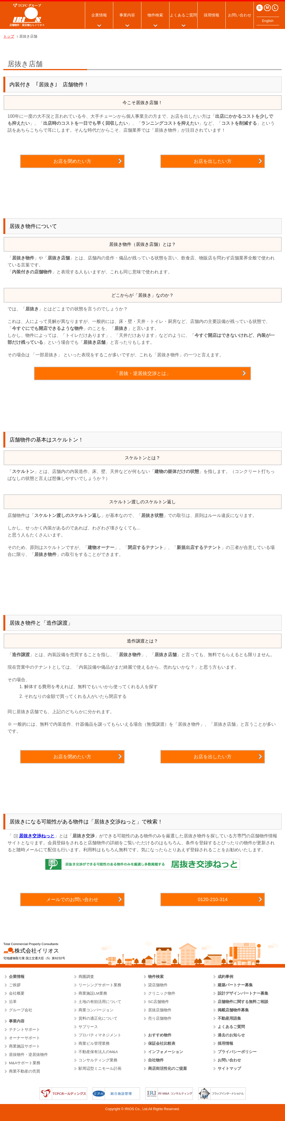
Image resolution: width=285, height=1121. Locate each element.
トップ (8, 36)
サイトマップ (229, 1068)
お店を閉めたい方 (72, 161)
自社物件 (156, 1060)
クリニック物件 (161, 993)
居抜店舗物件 (159, 1010)
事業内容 (127, 15)
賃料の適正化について (97, 1018)
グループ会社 (20, 1010)
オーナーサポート (24, 1038)
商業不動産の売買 (24, 1071)
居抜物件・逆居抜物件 (28, 1055)
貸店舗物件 (158, 985)
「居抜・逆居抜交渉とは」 (142, 373)
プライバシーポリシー (237, 1052)
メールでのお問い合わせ (72, 899)
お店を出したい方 (213, 161)
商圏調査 (86, 977)
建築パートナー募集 (235, 985)
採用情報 (211, 15)
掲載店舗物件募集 (233, 1010)
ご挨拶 (15, 985)
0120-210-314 (213, 899)
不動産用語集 (229, 1018)
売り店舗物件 (159, 1018)
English (268, 21)
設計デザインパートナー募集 (243, 993)
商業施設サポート (24, 1046)
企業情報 (99, 15)
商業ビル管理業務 (94, 1043)
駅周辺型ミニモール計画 (99, 1068)
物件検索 (155, 15)
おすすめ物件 (159, 1035)
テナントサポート (24, 1029)
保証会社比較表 (161, 1043)
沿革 (13, 1002)
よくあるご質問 (183, 15)
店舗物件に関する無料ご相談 (243, 1002)
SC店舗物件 (158, 1002)
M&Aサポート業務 (25, 1063)
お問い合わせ (239, 15)
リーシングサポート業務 (99, 985)
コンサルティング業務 (97, 1060)
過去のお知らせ (231, 1035)
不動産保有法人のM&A (98, 1052)
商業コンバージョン (96, 1010)
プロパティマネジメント (99, 1035)
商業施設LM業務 (92, 993)
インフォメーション (165, 1052)
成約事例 (225, 977)
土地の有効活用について (99, 1002)
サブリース (88, 1027)
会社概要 (16, 993)
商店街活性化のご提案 (167, 1068)
